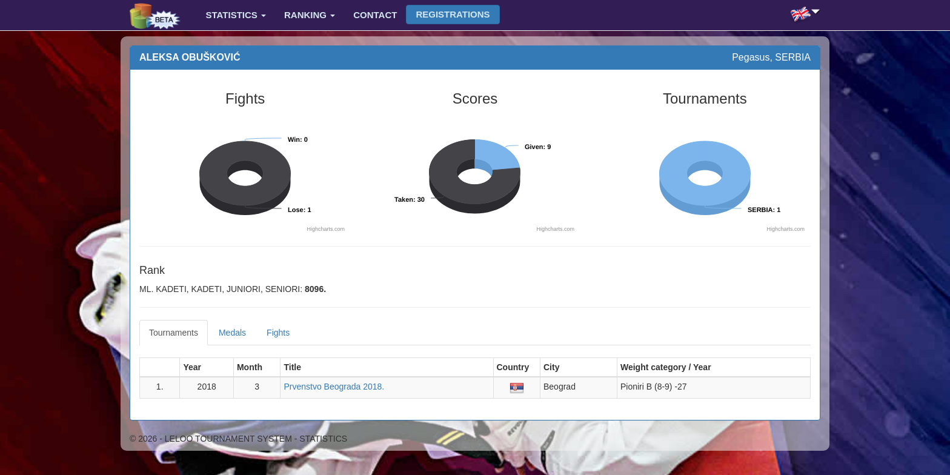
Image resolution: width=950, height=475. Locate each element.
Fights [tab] (278, 332)
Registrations (453, 14)
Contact (375, 15)
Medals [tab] (232, 332)
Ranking (309, 15)
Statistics (236, 15)
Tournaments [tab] (173, 332)
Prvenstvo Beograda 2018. (334, 386)
